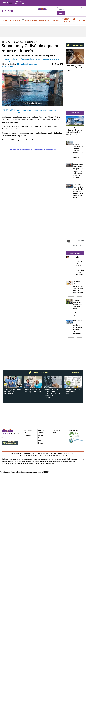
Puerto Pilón (37, 110)
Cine (54, 433)
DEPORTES (15, 20)
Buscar (61, 13)
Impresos (56, 430)
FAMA (5, 20)
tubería (18, 113)
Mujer (40, 440)
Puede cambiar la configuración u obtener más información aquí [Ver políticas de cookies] (33, 463)
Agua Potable (26, 110)
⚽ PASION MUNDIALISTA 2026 (36, 20)
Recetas (41, 443)
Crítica (40, 435)
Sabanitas (52, 110)
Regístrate (28, 430)
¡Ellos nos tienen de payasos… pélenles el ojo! (78, 243)
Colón (45, 110)
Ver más (75, 372)
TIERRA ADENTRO (66, 20)
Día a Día (41, 438)
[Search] (69, 9)
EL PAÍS (75, 20)
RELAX (82, 20)
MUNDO (56, 20)
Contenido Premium (75, 46)
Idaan (18, 110)
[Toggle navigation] (10, 3)
